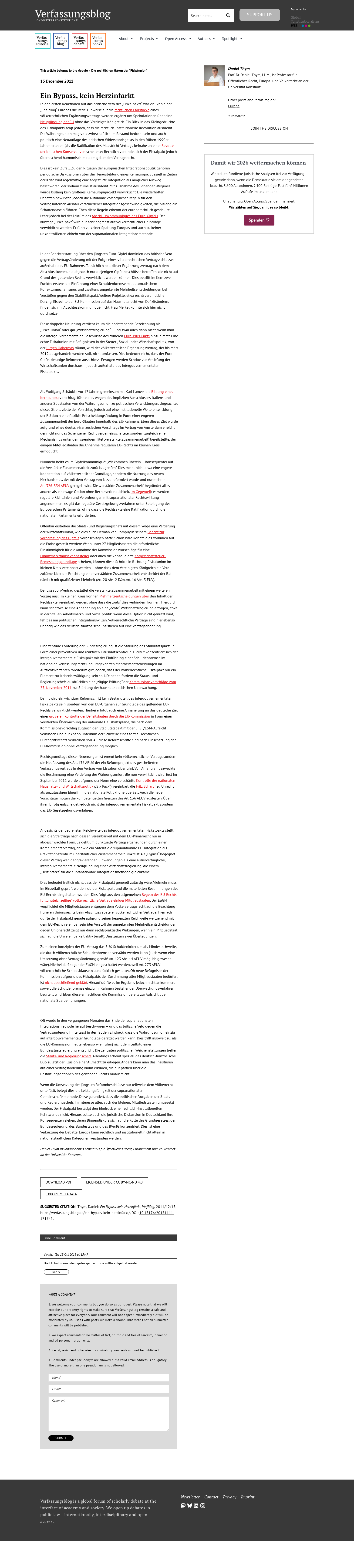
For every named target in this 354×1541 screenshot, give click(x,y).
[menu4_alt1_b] (42, 35)
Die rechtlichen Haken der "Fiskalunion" (119, 70)
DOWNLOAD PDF (59, 1182)
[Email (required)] (108, 1389)
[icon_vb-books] (98, 35)
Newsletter (190, 1497)
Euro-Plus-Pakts (137, 336)
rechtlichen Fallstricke (132, 110)
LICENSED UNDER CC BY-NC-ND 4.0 (114, 1182)
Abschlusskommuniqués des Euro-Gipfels (125, 215)
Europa (233, 106)
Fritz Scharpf (146, 786)
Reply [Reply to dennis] (56, 1272)
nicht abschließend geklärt (66, 982)
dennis (48, 1254)
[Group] (73, 11)
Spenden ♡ (259, 220)
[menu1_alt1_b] (61, 35)
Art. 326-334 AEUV (54, 485)
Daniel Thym (239, 68)
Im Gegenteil (141, 491)
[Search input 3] (205, 15)
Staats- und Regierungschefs (68, 1056)
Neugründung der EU (57, 121)
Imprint (247, 1497)
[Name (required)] (108, 1378)
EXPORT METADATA (61, 1194)
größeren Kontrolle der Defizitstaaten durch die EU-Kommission (99, 716)
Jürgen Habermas (60, 347)
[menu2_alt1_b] (79, 35)
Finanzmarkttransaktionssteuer (64, 555)
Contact (211, 1497)
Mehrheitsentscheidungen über (124, 596)
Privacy (229, 1497)
